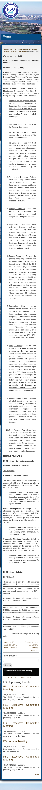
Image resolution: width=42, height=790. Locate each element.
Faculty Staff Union (15, 23)
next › (23, 678)
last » (29, 678)
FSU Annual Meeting (15, 741)
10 (16, 678)
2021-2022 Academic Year (19, 51)
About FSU (13, 49)
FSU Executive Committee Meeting (18, 671)
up (20, 642)
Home (6, 49)
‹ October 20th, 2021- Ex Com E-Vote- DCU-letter (11, 644)
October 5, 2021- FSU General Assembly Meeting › (31, 646)
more (37, 775)
